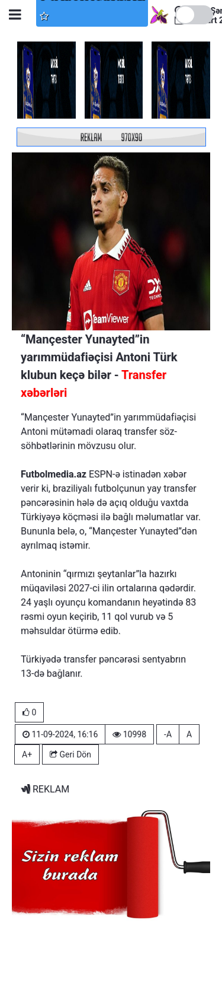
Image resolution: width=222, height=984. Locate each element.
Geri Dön (70, 754)
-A (168, 734)
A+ (27, 754)
